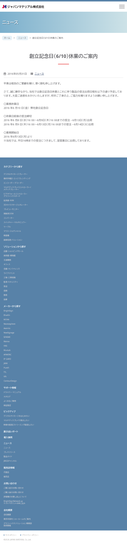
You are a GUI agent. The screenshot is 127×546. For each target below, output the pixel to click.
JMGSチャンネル (10, 461)
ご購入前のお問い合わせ (14, 488)
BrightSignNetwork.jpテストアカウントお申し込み (14, 502)
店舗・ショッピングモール (13, 251)
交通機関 (7, 260)
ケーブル (7, 226)
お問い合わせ (10, 483)
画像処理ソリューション (13, 240)
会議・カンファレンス (12, 268)
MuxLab (7, 350)
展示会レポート (11, 431)
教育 (5, 295)
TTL (5, 372)
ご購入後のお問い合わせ (14, 492)
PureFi (6, 367)
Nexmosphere (9, 324)
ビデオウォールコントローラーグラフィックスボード (15, 195)
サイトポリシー (11, 535)
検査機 (6, 235)
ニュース (22, 37)
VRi (5, 376)
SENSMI (7, 337)
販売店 (6, 476)
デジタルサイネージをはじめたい (17, 416)
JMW (5, 363)
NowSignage (9, 332)
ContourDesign (10, 381)
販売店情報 (9, 467)
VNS (5, 346)
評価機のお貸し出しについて (15, 496)
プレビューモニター (11, 209)
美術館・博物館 (10, 255)
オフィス (7, 264)
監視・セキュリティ (11, 282)
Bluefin (7, 315)
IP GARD (7, 359)
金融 (5, 290)
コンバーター (9, 218)
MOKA (6, 319)
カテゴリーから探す (13, 166)
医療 (5, 299)
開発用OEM (9, 213)
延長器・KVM (9, 200)
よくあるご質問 (10, 401)
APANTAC (7, 354)
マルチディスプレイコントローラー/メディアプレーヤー (17, 188)
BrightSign (8, 310)
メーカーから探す (12, 306)
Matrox (6, 341)
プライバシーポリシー (30, 535)
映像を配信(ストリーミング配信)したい (19, 424)
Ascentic (7, 328)
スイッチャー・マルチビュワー (15, 222)
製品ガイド (8, 456)
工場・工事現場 (10, 277)
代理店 (6, 472)
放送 (5, 286)
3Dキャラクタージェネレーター (16, 204)
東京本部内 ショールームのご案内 (17, 519)
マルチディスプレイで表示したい (16, 420)
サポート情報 (10, 387)
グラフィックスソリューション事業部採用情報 (18, 524)
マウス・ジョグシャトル (12, 231)
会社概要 (8, 510)
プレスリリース (9, 452)
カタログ (7, 396)
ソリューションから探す (15, 246)
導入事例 (8, 437)
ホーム (7, 37)
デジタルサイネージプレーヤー (16, 174)
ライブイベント (9, 273)
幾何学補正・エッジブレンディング (17, 178)
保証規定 (7, 405)
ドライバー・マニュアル (12, 392)
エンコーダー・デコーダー (13, 183)
